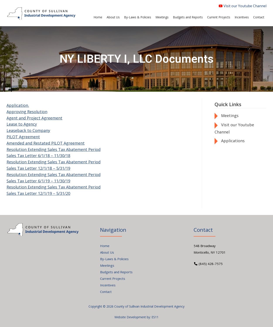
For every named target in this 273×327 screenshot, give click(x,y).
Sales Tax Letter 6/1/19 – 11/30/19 (38, 180)
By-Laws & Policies (114, 259)
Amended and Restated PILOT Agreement (46, 143)
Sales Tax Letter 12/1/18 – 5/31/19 (38, 168)
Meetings (230, 115)
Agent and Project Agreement (34, 118)
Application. (18, 105)
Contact (106, 291)
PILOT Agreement (23, 136)
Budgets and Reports (116, 272)
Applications (233, 140)
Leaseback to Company (28, 130)
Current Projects (112, 278)
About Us (107, 252)
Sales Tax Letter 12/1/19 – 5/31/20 (38, 193)
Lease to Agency (22, 124)
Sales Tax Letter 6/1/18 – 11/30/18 (38, 155)
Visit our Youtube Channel (242, 5)
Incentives (108, 285)
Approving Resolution (27, 111)
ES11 (155, 317)
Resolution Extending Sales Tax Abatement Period (54, 149)
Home (104, 246)
